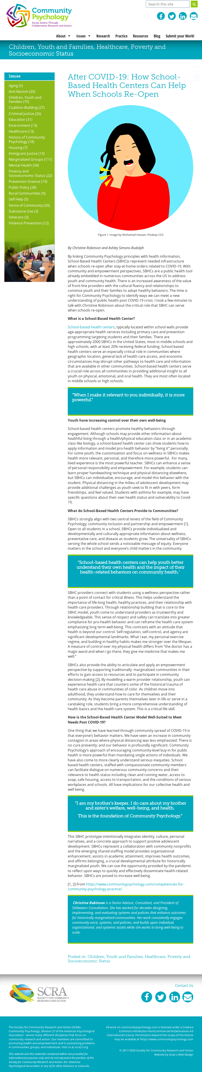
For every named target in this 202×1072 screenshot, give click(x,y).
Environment (19, 125)
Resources (140, 36)
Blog (157, 36)
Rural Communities (24, 193)
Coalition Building (23, 107)
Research (103, 36)
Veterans (16, 217)
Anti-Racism (18, 91)
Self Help (16, 199)
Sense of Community (26, 205)
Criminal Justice (21, 113)
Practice (121, 36)
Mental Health (20, 165)
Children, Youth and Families (51, 46)
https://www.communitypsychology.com (166, 1039)
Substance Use (21, 211)
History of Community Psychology (27, 139)
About (61, 36)
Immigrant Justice (23, 153)
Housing (16, 147)
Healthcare (112, 46)
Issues (81, 36)
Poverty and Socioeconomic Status (27, 173)
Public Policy (19, 187)
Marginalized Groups (26, 159)
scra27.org (81, 1047)
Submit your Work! (180, 36)
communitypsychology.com (139, 1027)
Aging (13, 85)
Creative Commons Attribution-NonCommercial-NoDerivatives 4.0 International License (150, 1031)
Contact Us (184, 985)
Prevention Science (24, 181)
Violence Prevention (25, 223)
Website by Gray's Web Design (173, 1054)
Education (17, 119)
